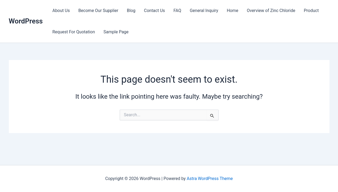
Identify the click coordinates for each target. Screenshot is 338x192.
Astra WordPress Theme (210, 178)
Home (232, 10)
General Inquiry (204, 10)
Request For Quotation (73, 31)
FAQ (177, 10)
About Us (61, 10)
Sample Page (116, 31)
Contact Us (154, 10)
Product (311, 10)
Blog (131, 10)
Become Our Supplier (98, 10)
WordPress (26, 21)
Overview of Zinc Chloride (271, 10)
